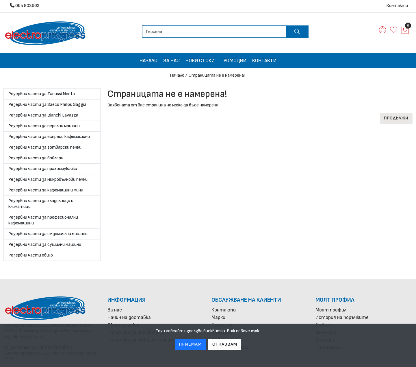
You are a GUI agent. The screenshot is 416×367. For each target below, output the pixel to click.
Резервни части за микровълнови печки (48, 179)
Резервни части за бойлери (35, 158)
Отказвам (224, 344)
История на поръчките (342, 317)
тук (255, 331)
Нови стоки (200, 61)
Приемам (190, 344)
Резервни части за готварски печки (44, 147)
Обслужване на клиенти (246, 299)
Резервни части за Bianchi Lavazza (43, 115)
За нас (171, 61)
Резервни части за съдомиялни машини (48, 234)
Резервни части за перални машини (44, 126)
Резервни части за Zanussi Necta (41, 94)
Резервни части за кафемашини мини (45, 190)
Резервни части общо (30, 255)
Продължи (396, 118)
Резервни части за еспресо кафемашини (49, 136)
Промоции (233, 61)
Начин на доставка (129, 317)
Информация (126, 299)
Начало (148, 61)
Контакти (397, 5)
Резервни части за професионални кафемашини (43, 220)
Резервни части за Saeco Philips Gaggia (47, 104)
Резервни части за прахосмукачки (42, 168)
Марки (218, 317)
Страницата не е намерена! (217, 75)
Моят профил (334, 299)
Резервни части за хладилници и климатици (40, 203)
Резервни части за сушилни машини (44, 244)
